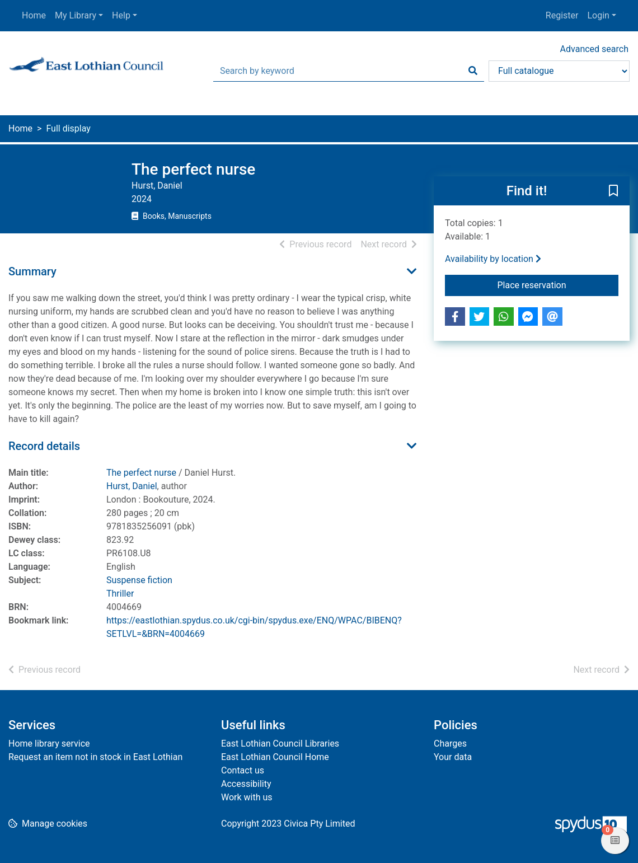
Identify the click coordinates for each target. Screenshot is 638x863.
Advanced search (594, 49)
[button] (613, 191)
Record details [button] (44, 446)
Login (598, 15)
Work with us (247, 797)
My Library (75, 15)
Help (121, 15)
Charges (450, 743)
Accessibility (246, 783)
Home (34, 15)
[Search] (473, 71)
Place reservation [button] (558, 284)
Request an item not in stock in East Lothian (95, 757)
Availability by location (493, 259)
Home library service (49, 743)
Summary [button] (32, 271)
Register (562, 15)
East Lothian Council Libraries (280, 743)
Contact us (242, 770)
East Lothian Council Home (275, 757)
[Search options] (559, 71)
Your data (453, 757)
